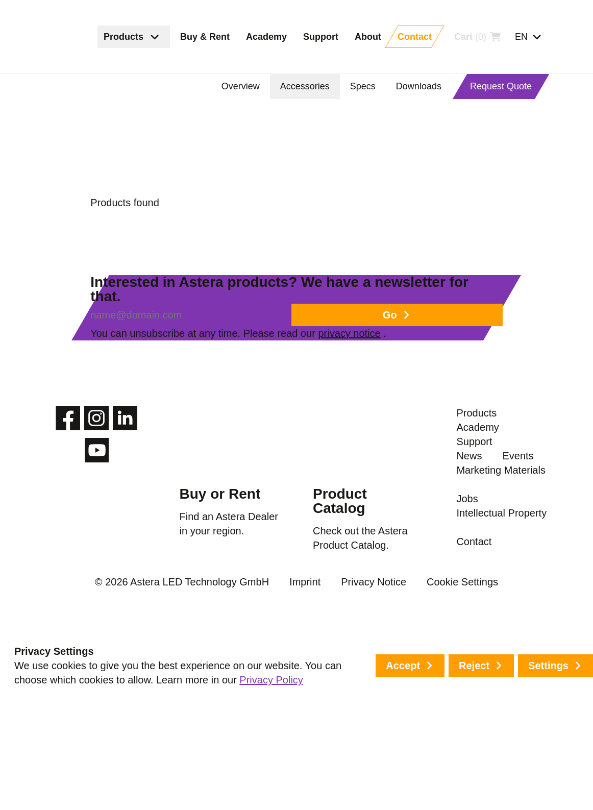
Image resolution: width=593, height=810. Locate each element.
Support (474, 544)
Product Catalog (338, 573)
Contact (474, 732)
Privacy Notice (358, 773)
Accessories (311, 86)
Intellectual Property (482, 698)
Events (472, 597)
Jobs (467, 664)
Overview (247, 86)
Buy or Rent (217, 565)
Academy (478, 517)
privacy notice (401, 380)
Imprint (301, 773)
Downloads (421, 86)
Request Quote (502, 86)
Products (477, 491)
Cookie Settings (431, 773)
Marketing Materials (480, 631)
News (469, 570)
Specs (367, 86)
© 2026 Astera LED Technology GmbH (201, 773)
